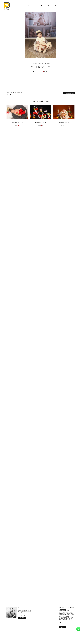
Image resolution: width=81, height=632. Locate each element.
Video (42, 5)
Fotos (36, 5)
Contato (57, 5)
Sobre (49, 5)
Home (29, 5)
